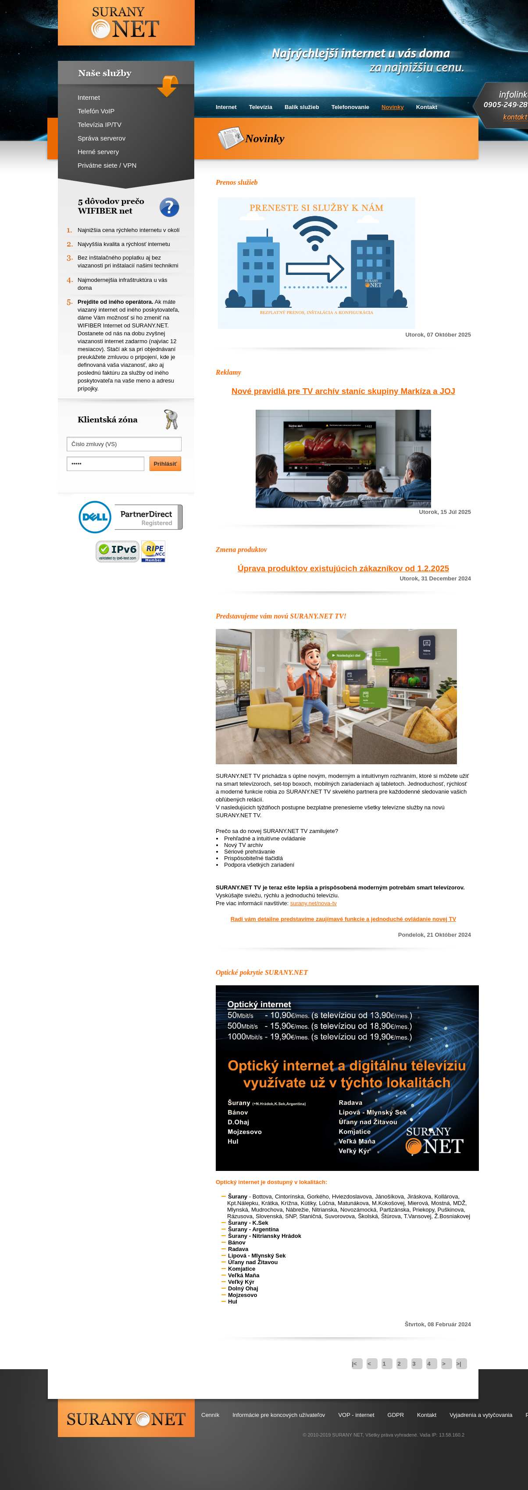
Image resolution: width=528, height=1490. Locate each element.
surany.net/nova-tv (313, 903)
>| (458, 1363)
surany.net (126, 1418)
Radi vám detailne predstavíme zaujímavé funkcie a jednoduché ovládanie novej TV (343, 919)
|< (354, 1363)
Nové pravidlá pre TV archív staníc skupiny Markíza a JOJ (343, 391)
